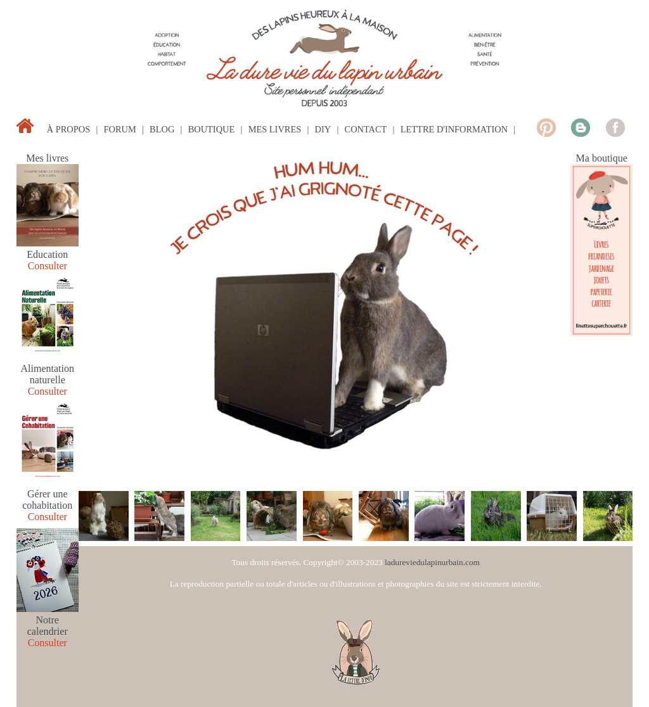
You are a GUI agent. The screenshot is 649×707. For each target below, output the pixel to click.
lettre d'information (454, 129)
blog (162, 129)
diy (323, 129)
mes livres (275, 129)
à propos (68, 129)
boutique (211, 129)
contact (366, 129)
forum (120, 129)
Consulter (47, 265)
